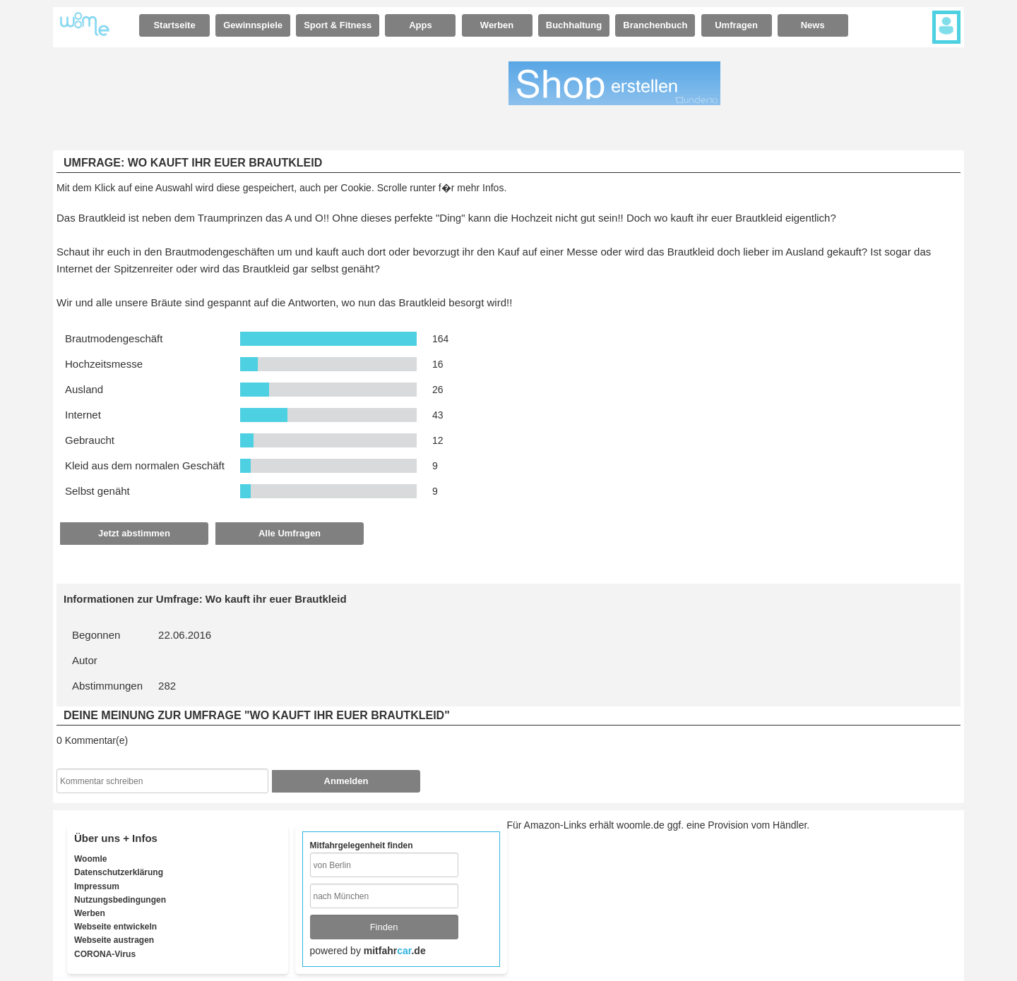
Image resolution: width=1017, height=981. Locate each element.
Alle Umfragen (289, 533)
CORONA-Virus (105, 954)
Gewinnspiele (252, 25)
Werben (496, 25)
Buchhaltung (574, 25)
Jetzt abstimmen (134, 533)
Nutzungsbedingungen (120, 900)
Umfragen (736, 25)
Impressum (96, 886)
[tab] (174, 25)
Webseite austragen (114, 940)
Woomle (90, 859)
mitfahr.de (395, 950)
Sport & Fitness (337, 25)
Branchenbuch (655, 25)
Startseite (174, 25)
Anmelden (346, 781)
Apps (420, 25)
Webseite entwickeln (115, 927)
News (813, 25)
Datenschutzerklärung (118, 872)
